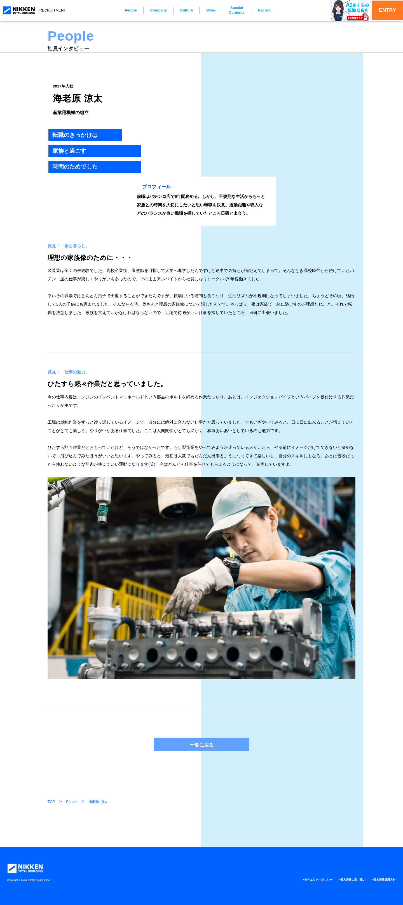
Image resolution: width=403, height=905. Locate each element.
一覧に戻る (202, 744)
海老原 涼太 (98, 802)
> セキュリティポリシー (304, 879)
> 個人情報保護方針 (381, 879)
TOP (51, 802)
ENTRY (382, 10)
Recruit (260, 10)
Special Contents (233, 10)
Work (207, 10)
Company (154, 10)
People (127, 10)
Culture (182, 10)
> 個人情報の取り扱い (344, 879)
